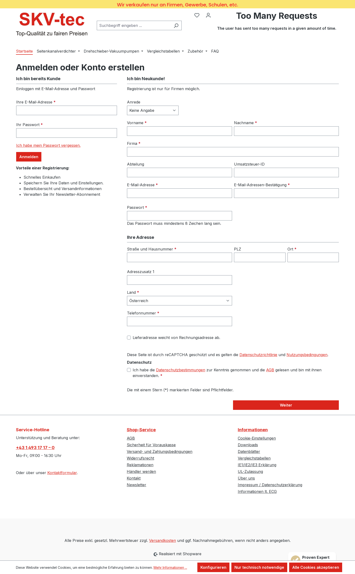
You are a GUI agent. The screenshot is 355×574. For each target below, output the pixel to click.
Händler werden (141, 471)
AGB (270, 370)
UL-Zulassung (250, 471)
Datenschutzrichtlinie (258, 354)
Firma (134, 143)
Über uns (246, 478)
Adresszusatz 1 (140, 271)
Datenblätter (249, 451)
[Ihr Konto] (208, 15)
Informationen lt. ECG (257, 491)
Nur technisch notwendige (259, 567)
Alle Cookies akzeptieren (315, 567)
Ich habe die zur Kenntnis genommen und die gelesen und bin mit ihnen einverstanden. (227, 372)
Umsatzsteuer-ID (249, 164)
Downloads (248, 444)
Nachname (245, 122)
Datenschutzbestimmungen (180, 370)
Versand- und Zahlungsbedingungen (159, 451)
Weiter (286, 405)
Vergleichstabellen (254, 458)
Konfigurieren (213, 567)
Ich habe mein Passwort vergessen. (48, 145)
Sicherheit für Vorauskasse (151, 444)
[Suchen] (176, 25)
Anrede (133, 102)
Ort (292, 249)
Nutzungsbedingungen (307, 354)
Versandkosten (162, 540)
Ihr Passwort (29, 124)
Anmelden (28, 156)
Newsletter (136, 484)
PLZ (237, 249)
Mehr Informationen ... (170, 567)
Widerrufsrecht (140, 458)
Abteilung (135, 164)
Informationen (253, 429)
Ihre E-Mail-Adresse (36, 102)
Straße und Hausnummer (151, 249)
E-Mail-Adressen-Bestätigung (262, 184)
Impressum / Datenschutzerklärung (270, 484)
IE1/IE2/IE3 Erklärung (257, 464)
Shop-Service (141, 429)
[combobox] (134, 25)
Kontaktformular (62, 472)
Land (133, 292)
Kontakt (134, 478)
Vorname (137, 122)
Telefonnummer (143, 313)
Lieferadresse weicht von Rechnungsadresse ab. (176, 337)
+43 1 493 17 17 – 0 (35, 447)
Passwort (137, 207)
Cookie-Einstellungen (257, 438)
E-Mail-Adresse (142, 184)
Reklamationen (140, 464)
